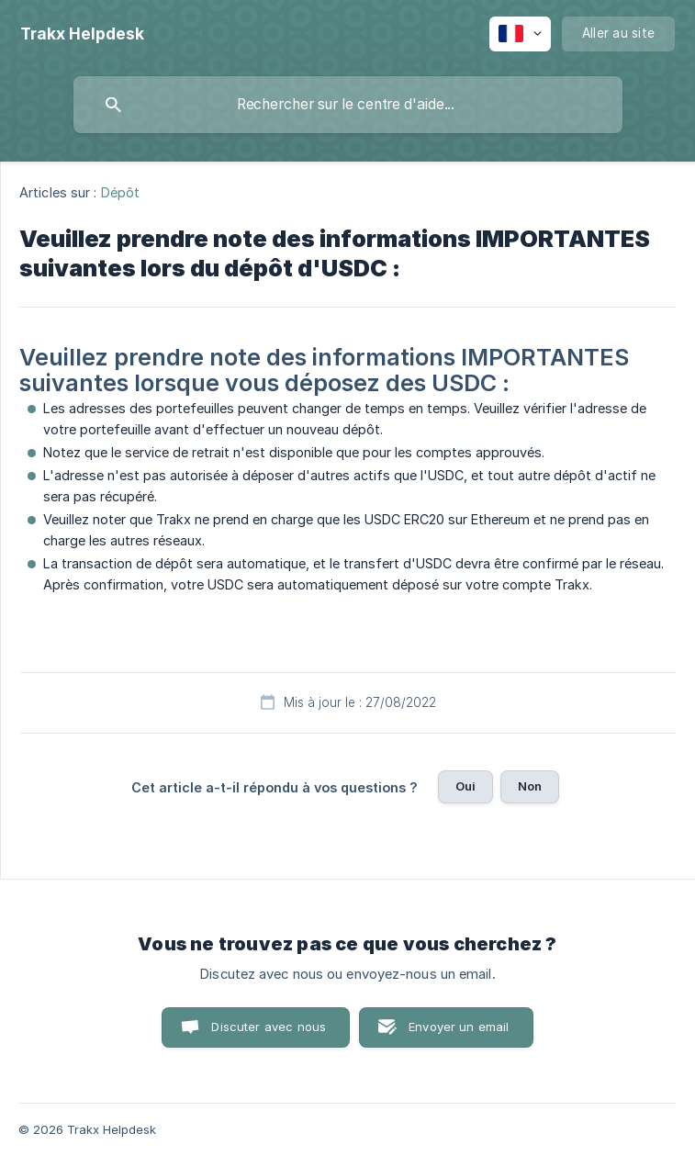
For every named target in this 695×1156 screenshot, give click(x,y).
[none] (82, 34)
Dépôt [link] (120, 192)
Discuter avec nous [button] (268, 1026)
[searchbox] (347, 104)
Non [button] (530, 786)
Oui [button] (465, 786)
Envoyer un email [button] (459, 1026)
